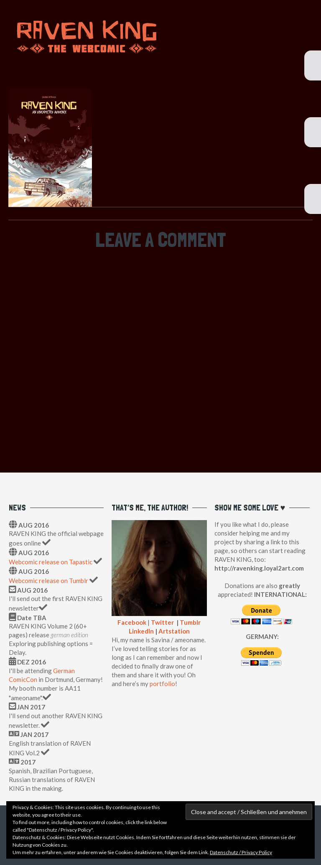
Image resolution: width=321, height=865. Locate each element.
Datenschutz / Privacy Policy (241, 852)
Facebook (131, 622)
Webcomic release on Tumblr (48, 580)
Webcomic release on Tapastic (51, 562)
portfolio (162, 683)
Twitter (162, 622)
